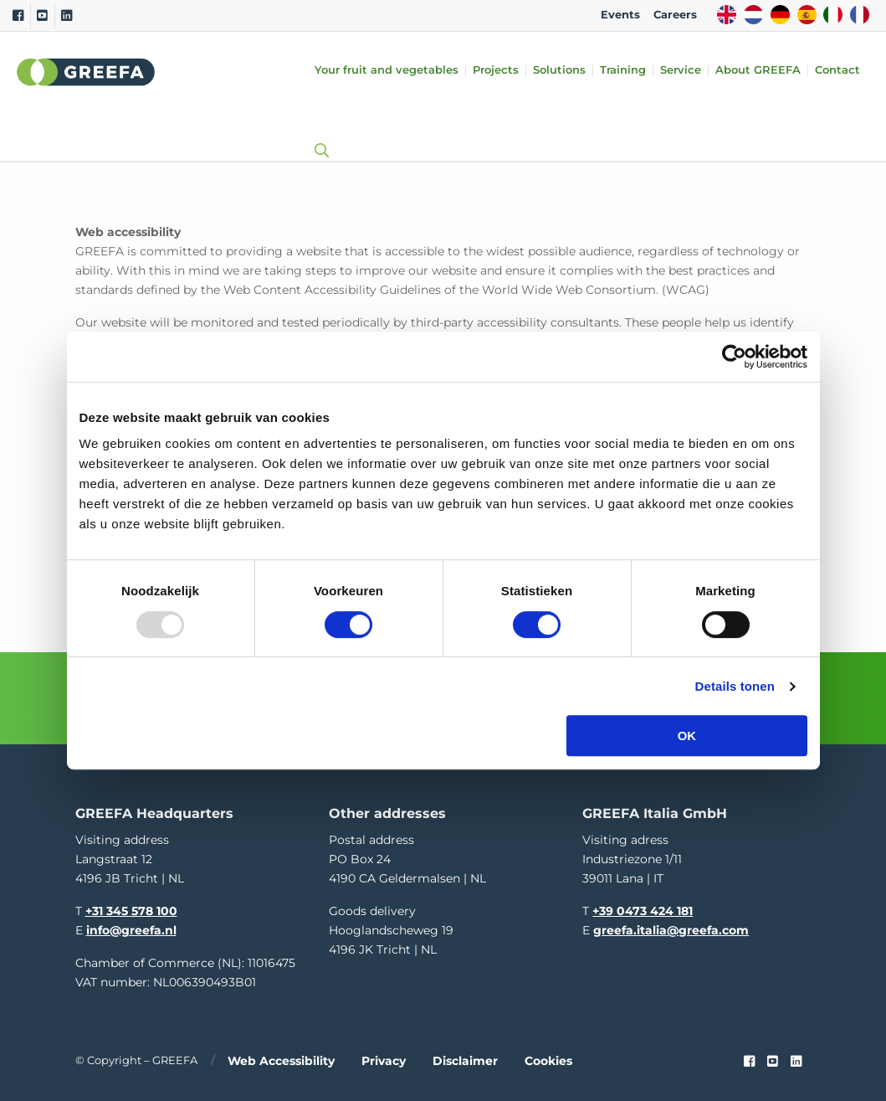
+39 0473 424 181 (642, 908)
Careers (675, 14)
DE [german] (780, 14)
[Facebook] (18, 16)
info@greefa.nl (131, 927)
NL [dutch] (753, 14)
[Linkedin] (66, 16)
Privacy (383, 1059)
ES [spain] (807, 14)
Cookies (548, 1059)
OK (687, 735)
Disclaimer (465, 1059)
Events (620, 14)
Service (680, 70)
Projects (496, 70)
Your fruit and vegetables (386, 70)
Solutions (559, 70)
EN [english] (726, 14)
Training (623, 70)
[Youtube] (42, 16)
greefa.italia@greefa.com (671, 927)
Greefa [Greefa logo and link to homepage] (86, 72)
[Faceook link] (749, 1060)
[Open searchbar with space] (318, 134)
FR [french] (859, 14)
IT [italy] (832, 14)
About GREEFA (758, 70)
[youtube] (772, 1060)
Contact (837, 70)
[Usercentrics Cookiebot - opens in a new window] (734, 356)
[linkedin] (796, 1060)
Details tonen (735, 686)
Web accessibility (281, 1059)
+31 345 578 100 (131, 908)
